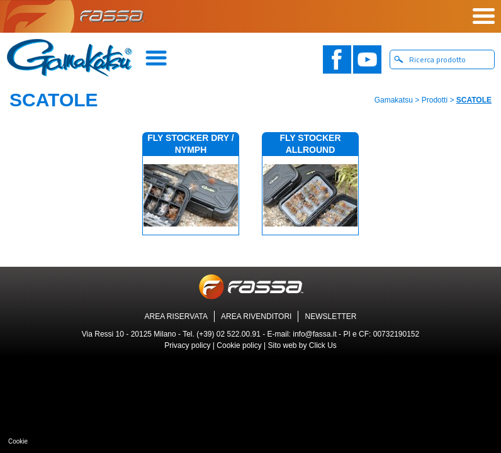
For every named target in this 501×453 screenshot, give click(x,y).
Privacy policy (187, 345)
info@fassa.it (315, 334)
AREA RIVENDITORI (256, 316)
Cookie (18, 441)
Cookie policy (239, 345)
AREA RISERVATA (176, 316)
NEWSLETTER (330, 316)
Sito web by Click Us (301, 345)
